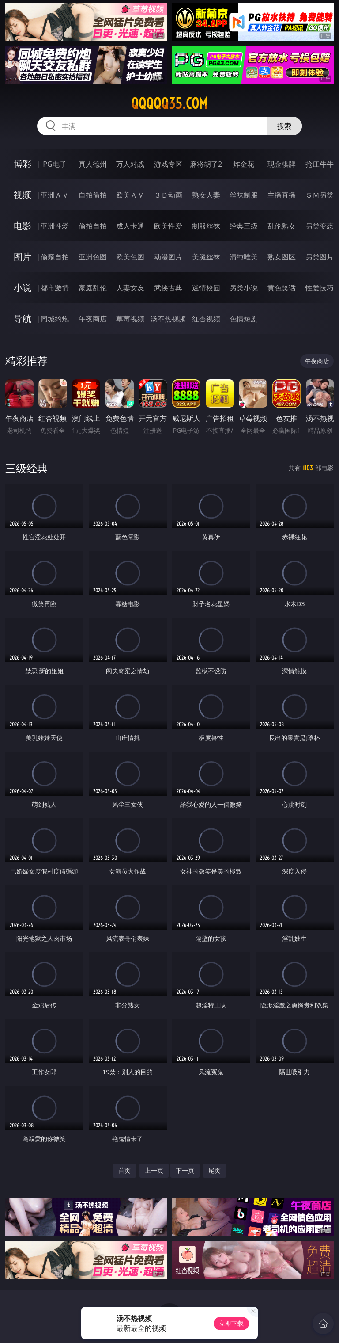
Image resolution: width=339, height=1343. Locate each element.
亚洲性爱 (55, 226)
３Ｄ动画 (168, 195)
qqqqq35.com (169, 103)
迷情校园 (206, 288)
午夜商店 (93, 319)
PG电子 (54, 164)
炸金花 (243, 164)
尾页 (214, 1170)
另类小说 (244, 288)
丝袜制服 (244, 195)
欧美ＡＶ (130, 195)
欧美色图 (130, 257)
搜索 (284, 126)
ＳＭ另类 (319, 195)
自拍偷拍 (93, 195)
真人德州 (93, 164)
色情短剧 (244, 319)
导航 (22, 318)
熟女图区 (281, 257)
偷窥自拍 (55, 257)
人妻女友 (130, 288)
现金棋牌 (281, 164)
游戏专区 (168, 164)
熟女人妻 (206, 195)
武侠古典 (168, 288)
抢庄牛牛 (319, 164)
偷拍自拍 (93, 226)
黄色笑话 (281, 288)
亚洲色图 (93, 257)
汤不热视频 (168, 319)
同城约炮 (55, 319)
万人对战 (130, 164)
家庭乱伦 (93, 288)
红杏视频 (206, 319)
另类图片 (319, 257)
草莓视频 (130, 319)
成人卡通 (130, 226)
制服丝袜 (206, 226)
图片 (22, 257)
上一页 (154, 1170)
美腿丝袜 (206, 257)
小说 (22, 288)
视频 (22, 195)
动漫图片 (168, 257)
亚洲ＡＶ (55, 195)
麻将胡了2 (206, 164)
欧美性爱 (168, 226)
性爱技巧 (319, 288)
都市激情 (55, 288)
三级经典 (26, 468)
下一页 (185, 1170)
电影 (22, 226)
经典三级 (244, 226)
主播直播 (281, 195)
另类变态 (319, 226)
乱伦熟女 (281, 226)
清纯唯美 (244, 257)
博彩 (22, 164)
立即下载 (231, 1323)
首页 (124, 1170)
